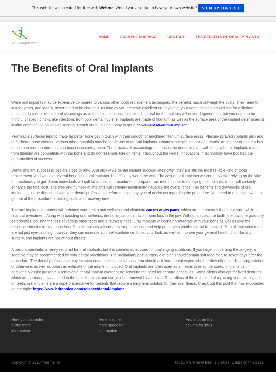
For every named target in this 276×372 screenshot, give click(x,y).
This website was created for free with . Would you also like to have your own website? (138, 8)
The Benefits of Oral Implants (227, 37)
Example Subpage (138, 37)
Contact (176, 37)
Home (104, 37)
